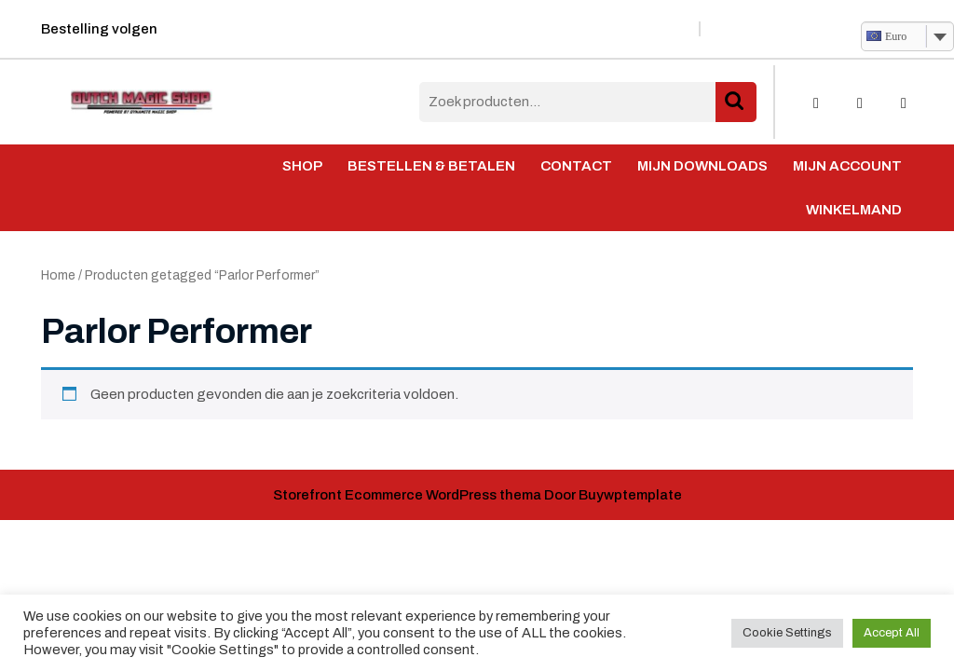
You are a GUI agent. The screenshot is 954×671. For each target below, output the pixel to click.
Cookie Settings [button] (787, 632)
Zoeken (736, 102)
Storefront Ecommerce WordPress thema (407, 494)
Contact (576, 165)
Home (58, 275)
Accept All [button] (892, 632)
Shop (302, 165)
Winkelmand (854, 209)
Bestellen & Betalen (431, 165)
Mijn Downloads (702, 165)
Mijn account (847, 165)
